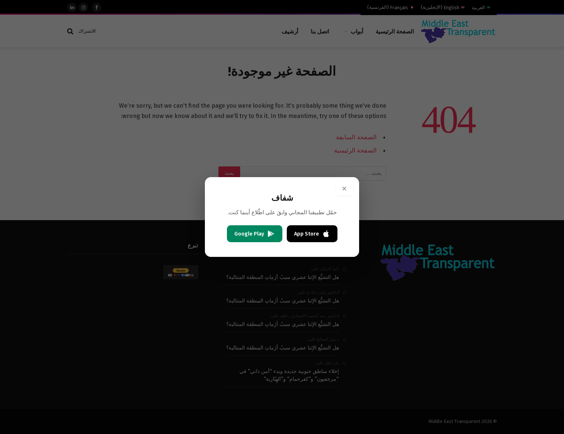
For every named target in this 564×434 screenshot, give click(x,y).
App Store (312, 234)
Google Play (254, 234)
